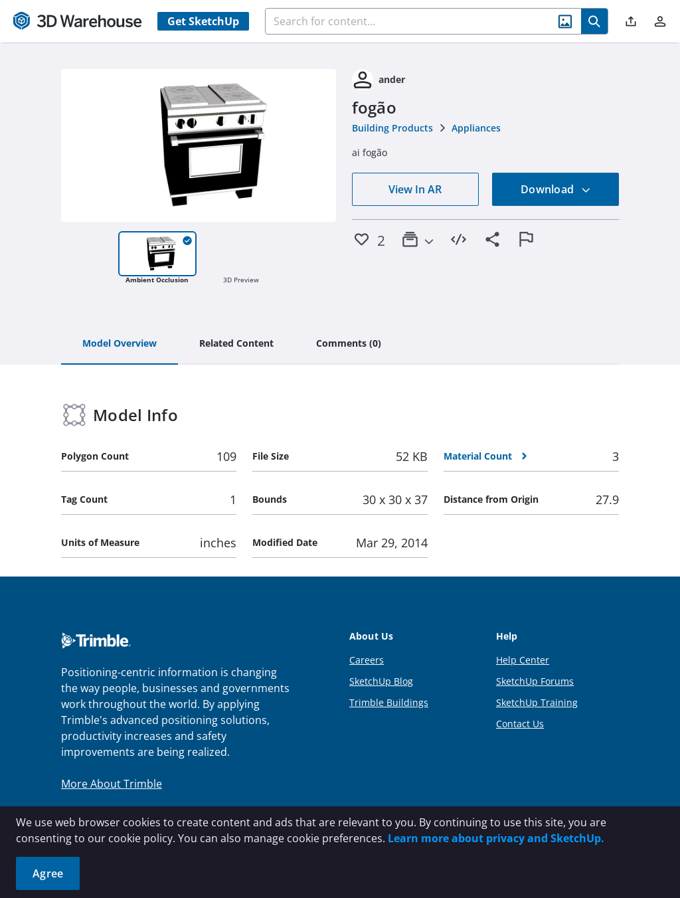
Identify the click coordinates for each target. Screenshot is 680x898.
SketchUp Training (537, 702)
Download (556, 189)
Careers (366, 660)
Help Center (522, 660)
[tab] (119, 344)
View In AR (415, 189)
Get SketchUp (203, 21)
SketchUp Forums (535, 681)
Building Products (392, 128)
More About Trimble (111, 783)
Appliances (476, 128)
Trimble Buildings (388, 702)
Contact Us (520, 723)
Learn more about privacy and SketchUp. (496, 838)
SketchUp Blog (381, 681)
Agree (48, 873)
